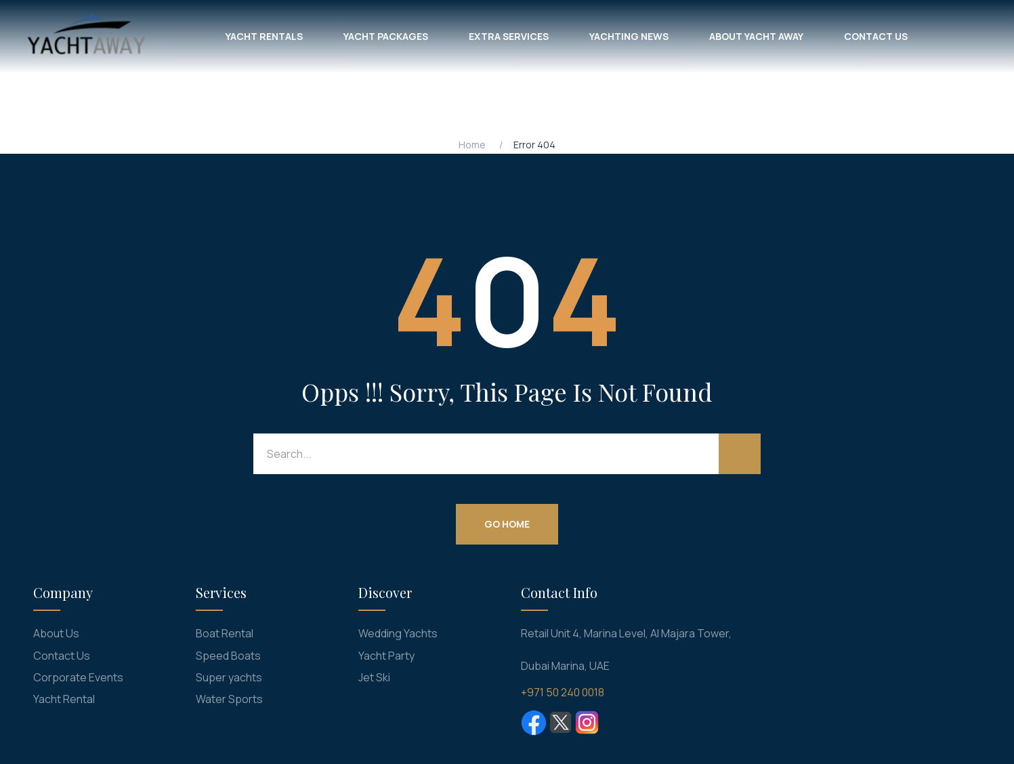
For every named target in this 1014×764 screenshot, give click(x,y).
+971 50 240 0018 (562, 692)
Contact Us (61, 655)
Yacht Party (386, 655)
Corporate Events (78, 677)
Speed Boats (228, 655)
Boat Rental (224, 633)
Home (472, 144)
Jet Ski (374, 677)
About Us (56, 633)
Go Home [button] (507, 523)
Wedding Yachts (398, 633)
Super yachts (229, 677)
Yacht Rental (64, 699)
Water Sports (229, 699)
